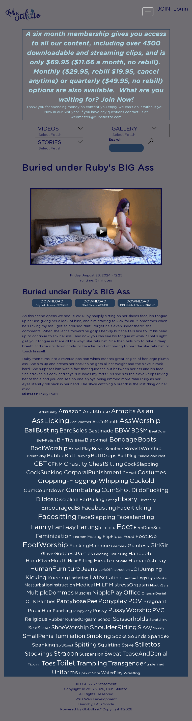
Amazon (70, 411)
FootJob (146, 536)
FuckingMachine (89, 545)
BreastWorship (142, 448)
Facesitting (57, 517)
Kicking (35, 577)
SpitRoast (64, 645)
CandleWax (147, 456)
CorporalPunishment (93, 472)
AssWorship (140, 421)
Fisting (94, 537)
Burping (83, 456)
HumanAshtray (147, 560)
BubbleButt (61, 455)
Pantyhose (71, 601)
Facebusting (98, 508)
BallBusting (41, 430)
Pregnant (155, 601)
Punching (62, 611)
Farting (88, 527)
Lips (151, 578)
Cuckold (141, 481)
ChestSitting (105, 464)
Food (128, 537)
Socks (119, 636)
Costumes (152, 472)
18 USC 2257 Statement (96, 684)
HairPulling (118, 554)
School (104, 619)
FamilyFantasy (53, 527)
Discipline (66, 499)
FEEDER (108, 528)
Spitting (85, 645)
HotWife (120, 561)
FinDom (79, 537)
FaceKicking (134, 508)
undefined (155, 664)
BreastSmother (107, 449)
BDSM (139, 430)
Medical (85, 584)
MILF (102, 584)
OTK (30, 601)
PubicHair (40, 610)
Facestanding (135, 517)
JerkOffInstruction (114, 570)
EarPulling (92, 499)
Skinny (158, 628)
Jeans (89, 569)
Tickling (34, 664)
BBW (122, 430)
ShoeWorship (70, 627)
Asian (144, 411)
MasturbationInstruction (49, 585)
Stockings (38, 654)
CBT (40, 464)
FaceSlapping (96, 517)
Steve (128, 645)
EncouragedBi (60, 508)
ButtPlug (127, 456)
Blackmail (96, 440)
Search (115, 140)
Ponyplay (112, 601)
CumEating (83, 490)
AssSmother (80, 422)
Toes (49, 663)
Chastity (75, 464)
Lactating (79, 578)
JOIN (163, 9)
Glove (47, 554)
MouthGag (159, 585)
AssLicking (50, 421)
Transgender (127, 663)
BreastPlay (80, 449)
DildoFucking (150, 490)
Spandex (159, 636)
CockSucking (44, 472)
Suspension (91, 654)
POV (135, 601)
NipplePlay (107, 593)
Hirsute (103, 560)
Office (132, 593)
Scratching (158, 620)
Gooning (101, 554)
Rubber (56, 619)
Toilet (66, 663)
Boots (147, 439)
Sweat (112, 654)
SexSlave (39, 627)
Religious (36, 619)
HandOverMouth (46, 560)
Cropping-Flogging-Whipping (83, 481)
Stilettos (147, 644)
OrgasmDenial (154, 593)
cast (161, 456)
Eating (111, 500)
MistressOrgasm (129, 584)
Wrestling (132, 673)
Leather (129, 578)
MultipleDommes (50, 593)
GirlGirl (160, 545)
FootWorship (45, 545)
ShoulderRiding (113, 627)
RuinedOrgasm (80, 619)
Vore (96, 673)
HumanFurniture (55, 569)
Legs (142, 578)
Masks (161, 578)
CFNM (55, 464)
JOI (135, 569)
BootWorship (49, 448)
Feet (125, 527)
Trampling (91, 663)
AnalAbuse (96, 411)
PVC (158, 610)
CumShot (115, 490)
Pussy (100, 610)
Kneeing (57, 577)
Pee (92, 601)
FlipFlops (112, 537)
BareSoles (73, 430)
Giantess (138, 545)
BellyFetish (46, 440)
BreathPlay (36, 456)
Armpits (123, 411)
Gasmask (119, 546)
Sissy (145, 627)
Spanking (43, 645)
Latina (114, 577)
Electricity (147, 500)
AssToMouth (105, 422)
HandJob (139, 553)
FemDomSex (147, 528)
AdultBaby (48, 412)
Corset (129, 473)
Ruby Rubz (48, 394)
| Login (179, 9)
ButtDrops (104, 455)
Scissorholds (130, 619)
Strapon (65, 654)
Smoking (98, 636)
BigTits (65, 440)
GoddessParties (73, 553)
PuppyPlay (82, 611)
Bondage (123, 439)
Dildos (45, 499)
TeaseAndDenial (145, 654)
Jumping (151, 569)
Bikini (79, 440)
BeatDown (158, 431)
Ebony (128, 499)
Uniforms (65, 672)
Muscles (83, 593)
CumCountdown (44, 490)
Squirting (109, 645)
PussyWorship (129, 610)
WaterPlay (112, 673)
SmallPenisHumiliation (54, 636)
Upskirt (85, 673)
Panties (46, 601)
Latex (97, 577)
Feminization (54, 536)
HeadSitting (80, 561)
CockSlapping (141, 464)
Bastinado (101, 430)
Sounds (137, 636)
